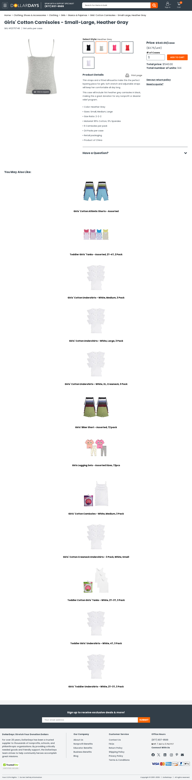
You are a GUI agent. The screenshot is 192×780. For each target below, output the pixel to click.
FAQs (111, 743)
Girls (63, 15)
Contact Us (115, 739)
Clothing (53, 15)
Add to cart (177, 57)
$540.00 (168, 64)
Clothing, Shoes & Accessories (30, 15)
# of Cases (153, 52)
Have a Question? (97, 153)
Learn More (166, 774)
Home (7, 15)
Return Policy (115, 747)
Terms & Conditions (119, 760)
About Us (78, 739)
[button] (167, 5)
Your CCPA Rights (9, 777)
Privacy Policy (116, 756)
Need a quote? (154, 84)
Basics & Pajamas (77, 15)
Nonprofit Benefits (83, 743)
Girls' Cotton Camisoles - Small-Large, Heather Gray (118, 15)
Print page (136, 75)
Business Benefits (83, 751)
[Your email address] (90, 720)
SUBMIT (144, 720)
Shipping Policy (116, 751)
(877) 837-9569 (159, 739)
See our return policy (158, 79)
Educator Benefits (83, 747)
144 (179, 68)
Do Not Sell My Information (31, 777)
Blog (76, 756)
